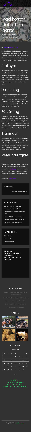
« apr (15, 374)
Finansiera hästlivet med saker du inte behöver (15, 298)
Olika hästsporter (9, 241)
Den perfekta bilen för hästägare (13, 222)
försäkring (13, 169)
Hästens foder (8, 238)
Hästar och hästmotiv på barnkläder (14, 216)
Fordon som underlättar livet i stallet (14, 219)
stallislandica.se (20, 423)
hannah (6, 47)
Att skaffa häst (12, 178)
